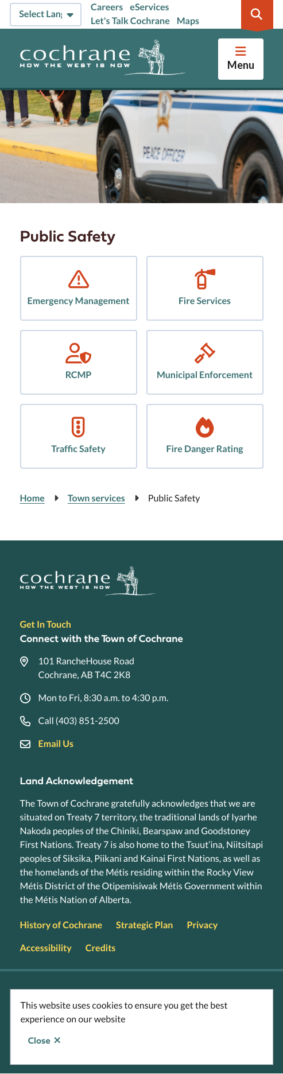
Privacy (202, 925)
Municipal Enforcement (205, 374)
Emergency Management (79, 300)
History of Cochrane (61, 925)
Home (32, 498)
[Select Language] (46, 14)
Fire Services (205, 300)
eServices (149, 7)
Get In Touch (45, 624)
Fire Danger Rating (204, 448)
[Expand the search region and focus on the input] (257, 14)
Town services (96, 498)
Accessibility (46, 948)
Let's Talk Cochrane (130, 20)
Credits (100, 948)
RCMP (78, 374)
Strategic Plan (144, 925)
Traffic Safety (78, 448)
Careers (107, 7)
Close (39, 1041)
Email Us (55, 743)
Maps (188, 20)
